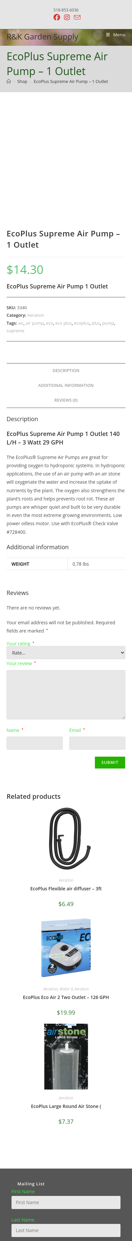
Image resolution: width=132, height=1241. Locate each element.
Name (15, 620)
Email (77, 620)
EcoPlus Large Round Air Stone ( (66, 996)
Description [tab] (66, 260)
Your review (21, 553)
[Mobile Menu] (113, 35)
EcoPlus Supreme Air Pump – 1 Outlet (71, 81)
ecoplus (82, 212)
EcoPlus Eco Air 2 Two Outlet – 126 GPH (66, 887)
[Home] (9, 81)
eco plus (63, 212)
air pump (35, 212)
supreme (15, 220)
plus (96, 212)
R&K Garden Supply (42, 36)
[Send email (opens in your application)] (76, 17)
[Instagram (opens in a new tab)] (67, 17)
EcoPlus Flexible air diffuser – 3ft (66, 778)
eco (49, 212)
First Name (23, 1081)
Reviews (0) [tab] (65, 289)
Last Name (22, 1109)
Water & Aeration (74, 878)
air (20, 212)
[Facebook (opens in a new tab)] (57, 17)
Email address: (27, 1137)
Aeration (35, 205)
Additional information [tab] (66, 275)
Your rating (20, 533)
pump (108, 212)
